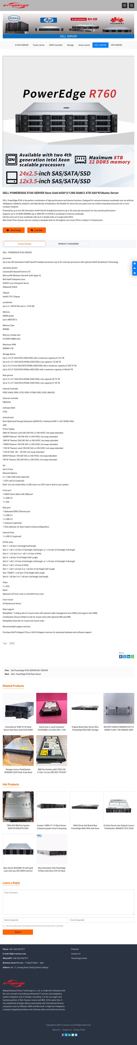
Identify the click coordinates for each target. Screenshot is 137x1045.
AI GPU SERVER (21, 45)
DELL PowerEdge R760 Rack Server (26, 674)
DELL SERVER (100, 45)
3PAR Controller (55, 45)
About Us (56, 1030)
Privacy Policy (79, 1030)
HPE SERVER (116, 45)
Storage (70, 45)
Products (75, 949)
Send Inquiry (13, 230)
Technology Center (79, 958)
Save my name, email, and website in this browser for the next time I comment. (34, 926)
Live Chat (36, 230)
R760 (12, 643)
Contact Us (76, 954)
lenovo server (84, 45)
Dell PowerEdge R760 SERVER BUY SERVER (29, 670)
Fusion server (38, 45)
